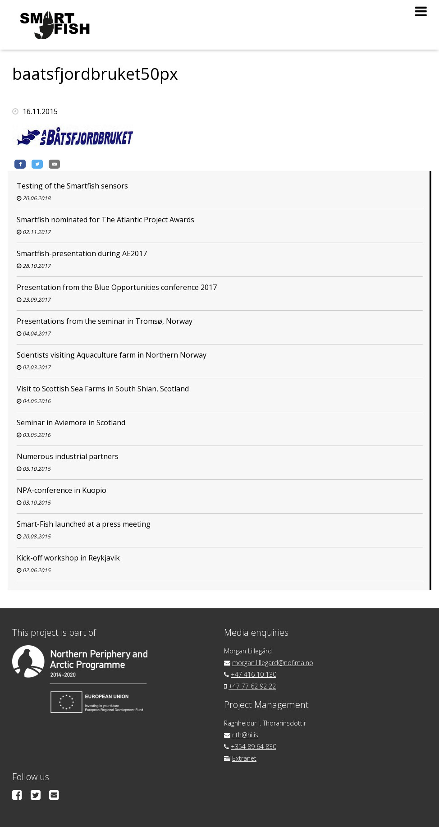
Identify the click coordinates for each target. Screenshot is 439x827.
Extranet (244, 758)
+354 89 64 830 (253, 746)
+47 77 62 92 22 (252, 686)
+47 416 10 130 (253, 674)
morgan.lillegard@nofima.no (272, 662)
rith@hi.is (245, 735)
